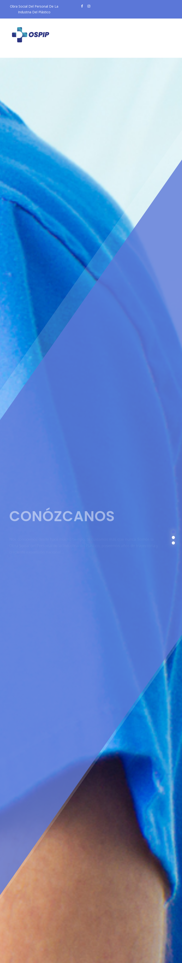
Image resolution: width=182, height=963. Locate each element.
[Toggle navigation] (21, 54)
